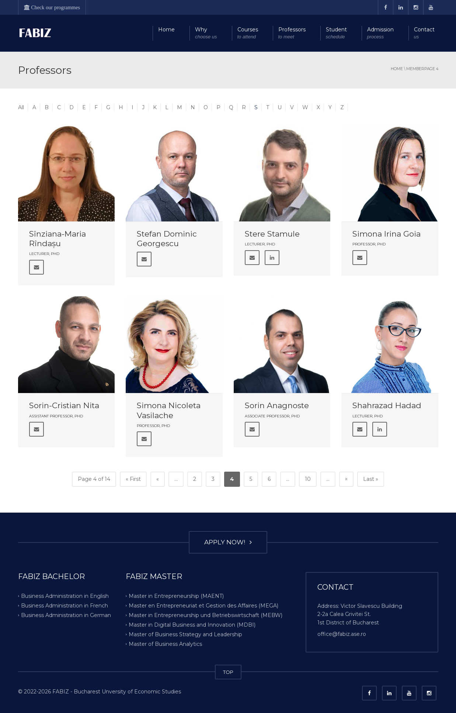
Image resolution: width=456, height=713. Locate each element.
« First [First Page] (133, 479)
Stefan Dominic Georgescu (167, 238)
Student (336, 33)
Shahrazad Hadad (386, 405)
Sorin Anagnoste (277, 405)
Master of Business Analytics (165, 643)
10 (308, 479)
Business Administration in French (64, 605)
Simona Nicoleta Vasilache (169, 410)
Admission (380, 33)
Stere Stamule (272, 233)
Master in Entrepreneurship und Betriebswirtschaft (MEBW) (205, 615)
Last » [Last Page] (370, 479)
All (21, 107)
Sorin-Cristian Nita (64, 405)
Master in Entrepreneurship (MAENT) (176, 596)
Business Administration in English (65, 596)
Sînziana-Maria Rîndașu (57, 238)
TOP (228, 672)
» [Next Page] (346, 478)
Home (166, 29)
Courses (247, 33)
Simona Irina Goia (386, 233)
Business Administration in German (66, 615)
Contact (424, 33)
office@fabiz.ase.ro (341, 634)
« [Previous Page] (157, 479)
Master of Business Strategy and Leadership (185, 634)
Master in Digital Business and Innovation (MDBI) (192, 624)
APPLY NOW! (228, 542)
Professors (292, 33)
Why (206, 33)
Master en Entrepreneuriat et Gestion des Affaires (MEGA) (203, 605)
